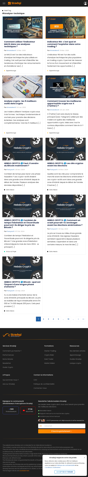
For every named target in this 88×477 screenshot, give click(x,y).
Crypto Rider (49, 355)
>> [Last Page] (83, 319)
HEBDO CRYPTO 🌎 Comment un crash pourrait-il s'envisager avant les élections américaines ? (64, 222)
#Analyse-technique (13, 12)
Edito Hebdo (10, 190)
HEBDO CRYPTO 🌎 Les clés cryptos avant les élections (65, 164)
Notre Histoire (8, 359)
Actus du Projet (11, 251)
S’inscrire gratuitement (61, 431)
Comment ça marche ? (12, 351)
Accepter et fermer (64, 472)
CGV (35, 380)
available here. (24, 471)
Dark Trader (48, 359)
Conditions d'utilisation (52, 467)
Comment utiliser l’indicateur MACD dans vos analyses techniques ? (19, 44)
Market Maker (49, 363)
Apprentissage (11, 71)
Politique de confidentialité (66, 465)
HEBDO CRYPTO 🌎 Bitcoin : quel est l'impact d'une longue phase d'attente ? (22, 284)
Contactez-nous (40, 388)
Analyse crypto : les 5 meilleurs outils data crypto (20, 102)
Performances (8, 355)
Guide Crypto (8, 367)
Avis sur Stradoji (9, 384)
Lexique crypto (75, 363)
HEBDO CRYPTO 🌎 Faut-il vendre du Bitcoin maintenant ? (21, 164)
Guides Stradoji (75, 359)
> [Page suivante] (78, 319)
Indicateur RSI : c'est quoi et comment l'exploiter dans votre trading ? (63, 44)
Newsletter (7, 363)
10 (68, 319)
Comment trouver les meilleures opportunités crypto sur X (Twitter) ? (64, 103)
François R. (11, 170)
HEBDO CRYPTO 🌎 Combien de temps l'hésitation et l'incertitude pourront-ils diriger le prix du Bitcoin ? (21, 224)
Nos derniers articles (77, 351)
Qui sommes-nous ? (11, 380)
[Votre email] (64, 426)
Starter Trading (50, 351)
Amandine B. (11, 50)
